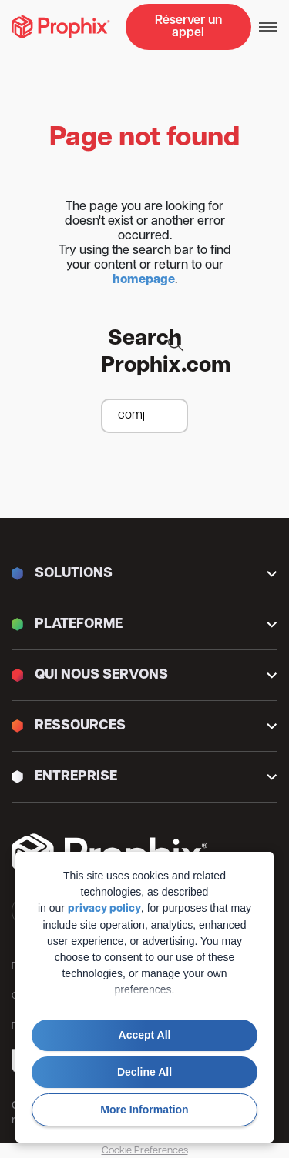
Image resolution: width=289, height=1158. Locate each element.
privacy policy (104, 909)
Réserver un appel (188, 27)
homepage (144, 280)
